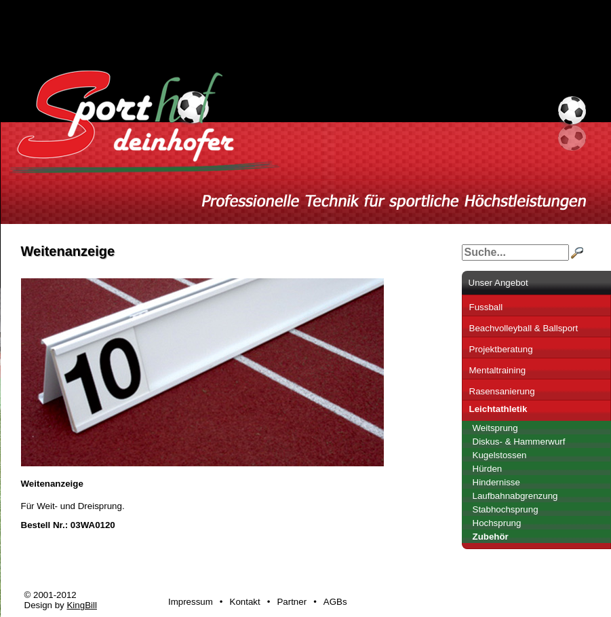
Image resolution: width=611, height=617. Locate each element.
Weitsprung (495, 428)
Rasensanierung (502, 391)
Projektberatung (501, 349)
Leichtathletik (498, 409)
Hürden (487, 469)
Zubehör (491, 536)
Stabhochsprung (505, 509)
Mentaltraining (497, 370)
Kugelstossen (500, 455)
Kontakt (245, 602)
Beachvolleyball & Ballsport (523, 328)
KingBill (81, 605)
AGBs (335, 602)
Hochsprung (497, 523)
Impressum (190, 602)
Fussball (486, 307)
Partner (292, 602)
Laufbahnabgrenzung (515, 496)
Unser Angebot (498, 283)
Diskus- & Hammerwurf (519, 441)
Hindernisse (496, 482)
